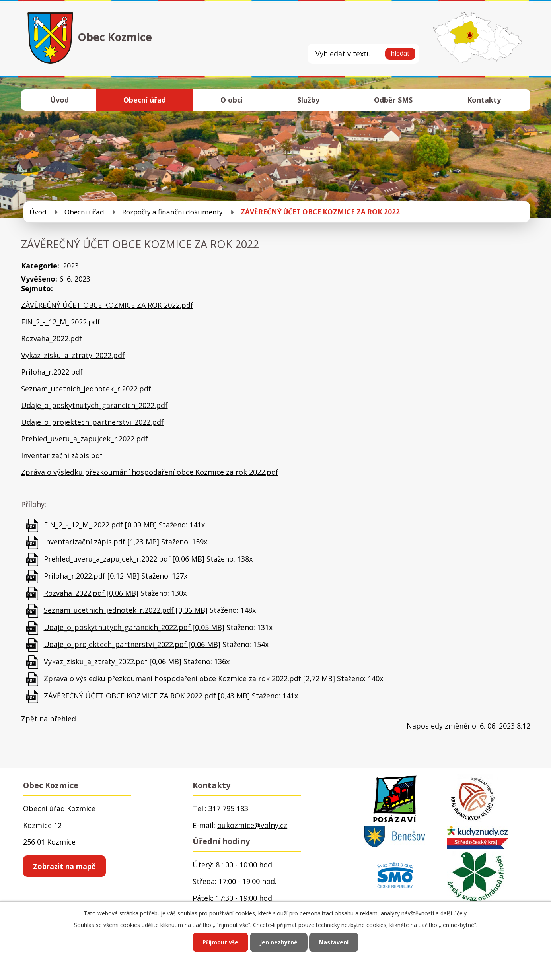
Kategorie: (40, 265)
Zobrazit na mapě (64, 866)
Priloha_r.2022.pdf (52, 372)
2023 (71, 265)
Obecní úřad (144, 100)
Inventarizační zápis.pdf (62, 455)
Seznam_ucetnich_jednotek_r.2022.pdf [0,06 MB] (126, 610)
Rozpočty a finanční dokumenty (172, 211)
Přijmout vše (220, 942)
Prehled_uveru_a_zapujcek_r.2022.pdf (84, 438)
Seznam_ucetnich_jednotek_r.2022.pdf (86, 388)
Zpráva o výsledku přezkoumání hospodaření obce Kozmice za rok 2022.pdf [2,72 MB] (189, 678)
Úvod (59, 100)
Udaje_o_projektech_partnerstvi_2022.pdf (92, 422)
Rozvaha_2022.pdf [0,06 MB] (91, 593)
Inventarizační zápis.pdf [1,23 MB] (101, 541)
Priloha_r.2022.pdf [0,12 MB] (91, 576)
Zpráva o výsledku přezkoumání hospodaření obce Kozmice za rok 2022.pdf (149, 472)
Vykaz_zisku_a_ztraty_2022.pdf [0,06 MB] (112, 661)
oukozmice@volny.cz (252, 825)
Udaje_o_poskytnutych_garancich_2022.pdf (94, 405)
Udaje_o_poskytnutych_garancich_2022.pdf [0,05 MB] (134, 627)
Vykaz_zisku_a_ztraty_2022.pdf (73, 355)
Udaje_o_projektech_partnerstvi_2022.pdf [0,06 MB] (132, 644)
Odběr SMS (393, 100)
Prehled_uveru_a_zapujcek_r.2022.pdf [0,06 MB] (124, 558)
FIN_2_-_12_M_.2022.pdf (60, 321)
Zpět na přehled (48, 718)
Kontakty (484, 100)
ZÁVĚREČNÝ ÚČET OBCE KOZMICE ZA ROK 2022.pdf (107, 305)
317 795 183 (228, 808)
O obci (231, 100)
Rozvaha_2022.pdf (51, 338)
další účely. (454, 913)
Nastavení (334, 942)
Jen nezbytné (279, 942)
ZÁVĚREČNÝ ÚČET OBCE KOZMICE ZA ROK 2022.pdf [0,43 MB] (147, 695)
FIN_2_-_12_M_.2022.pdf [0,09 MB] (100, 524)
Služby (308, 100)
